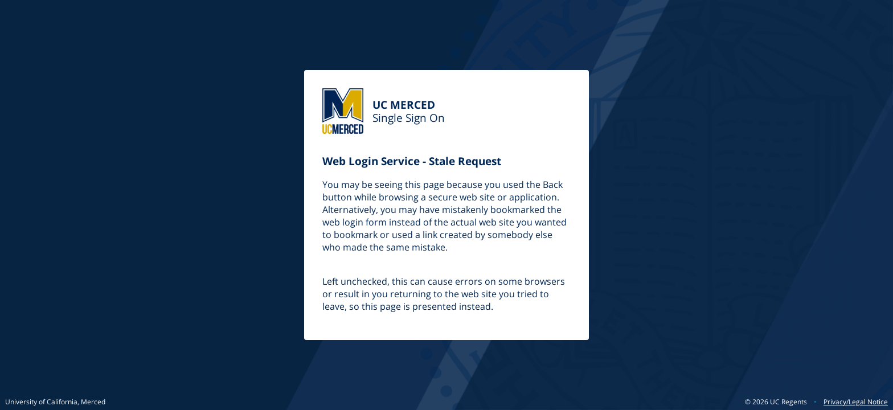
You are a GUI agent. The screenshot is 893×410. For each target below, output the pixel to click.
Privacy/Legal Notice (856, 402)
